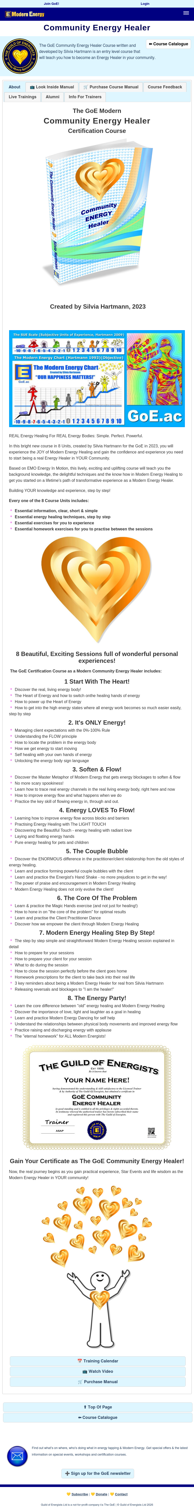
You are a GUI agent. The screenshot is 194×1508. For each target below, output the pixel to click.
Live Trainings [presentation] (22, 97)
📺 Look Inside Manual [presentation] (52, 87)
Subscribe (79, 1494)
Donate (101, 1494)
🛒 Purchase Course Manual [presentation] (110, 87)
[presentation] (165, 87)
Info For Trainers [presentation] (85, 97)
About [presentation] (14, 87)
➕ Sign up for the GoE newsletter (98, 1474)
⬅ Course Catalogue (168, 44)
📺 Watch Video (97, 1372)
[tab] (14, 87)
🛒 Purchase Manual (98, 1382)
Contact (121, 1494)
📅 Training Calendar (97, 1361)
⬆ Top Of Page (97, 1407)
